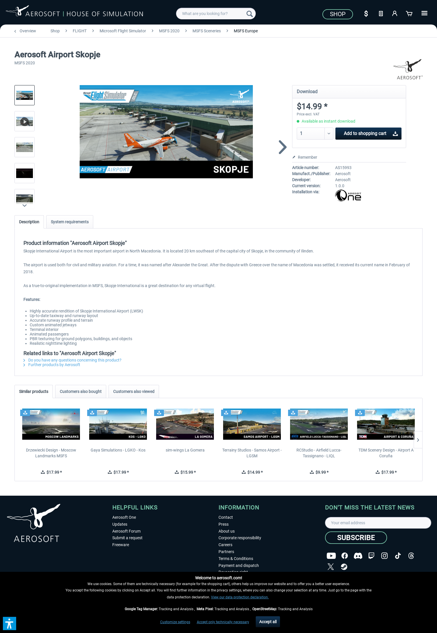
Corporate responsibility (239, 537)
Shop (338, 14)
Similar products (33, 391)
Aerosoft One (124, 517)
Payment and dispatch (238, 565)
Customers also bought (81, 391)
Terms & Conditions (235, 558)
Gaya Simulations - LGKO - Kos (118, 450)
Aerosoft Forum (126, 531)
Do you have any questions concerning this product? (72, 360)
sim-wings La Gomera (185, 450)
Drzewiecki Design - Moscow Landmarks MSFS (51, 453)
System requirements (70, 222)
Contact (225, 517)
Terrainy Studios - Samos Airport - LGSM (252, 453)
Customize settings (175, 622)
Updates (119, 524)
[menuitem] (216, 13)
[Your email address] (378, 523)
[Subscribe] (356, 537)
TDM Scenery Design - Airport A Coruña (386, 453)
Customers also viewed (133, 391)
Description (29, 222)
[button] (9, 623)
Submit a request (127, 537)
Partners (226, 551)
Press (223, 524)
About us (226, 531)
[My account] (395, 13)
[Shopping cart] (409, 13)
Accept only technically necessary (223, 622)
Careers (225, 544)
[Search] (250, 13)
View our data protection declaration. (240, 597)
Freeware (120, 544)
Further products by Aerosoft (51, 364)
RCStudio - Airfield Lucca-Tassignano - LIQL (318, 453)
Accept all (268, 621)
